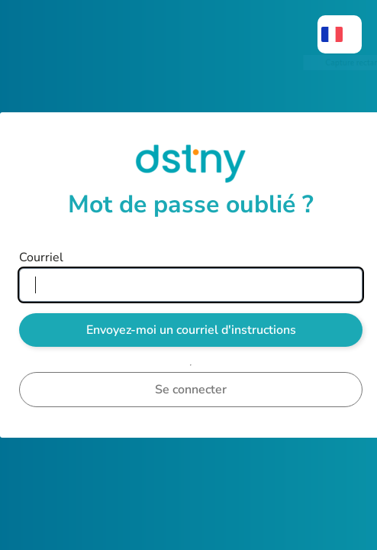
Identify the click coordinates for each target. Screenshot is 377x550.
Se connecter (191, 389)
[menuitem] (339, 34)
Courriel (41, 257)
